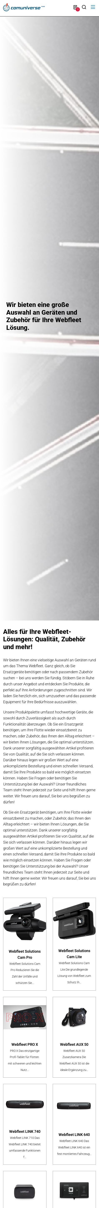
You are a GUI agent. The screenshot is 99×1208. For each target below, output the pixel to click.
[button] (93, 7)
